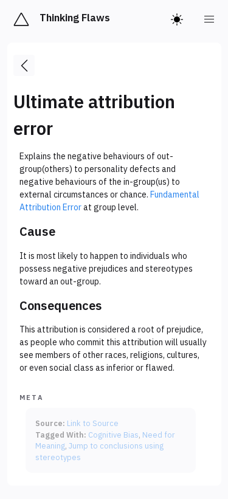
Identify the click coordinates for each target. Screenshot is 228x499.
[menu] (210, 19)
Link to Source (93, 423)
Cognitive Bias (113, 434)
